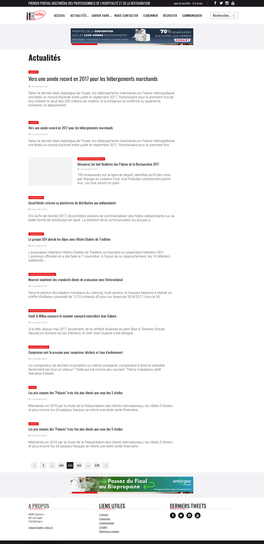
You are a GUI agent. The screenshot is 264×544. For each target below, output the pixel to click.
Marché (33, 72)
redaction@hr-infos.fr (40, 527)
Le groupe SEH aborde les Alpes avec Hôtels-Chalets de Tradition (69, 239)
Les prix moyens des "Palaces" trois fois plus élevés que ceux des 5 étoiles (75, 392)
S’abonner (150, 15)
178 (97, 465)
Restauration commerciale (91, 159)
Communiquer (192, 15)
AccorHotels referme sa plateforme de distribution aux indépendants (72, 202)
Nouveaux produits (39, 347)
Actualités (78, 15)
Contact (103, 514)
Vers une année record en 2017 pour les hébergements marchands (93, 78)
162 (79, 465)
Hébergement (36, 198)
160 (61, 465)
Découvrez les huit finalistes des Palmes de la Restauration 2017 (118, 164)
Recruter (170, 15)
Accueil (59, 15)
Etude (32, 387)
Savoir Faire (100, 15)
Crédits (103, 527)
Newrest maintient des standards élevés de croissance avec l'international (75, 279)
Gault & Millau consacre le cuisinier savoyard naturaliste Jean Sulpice (72, 315)
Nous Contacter (126, 15)
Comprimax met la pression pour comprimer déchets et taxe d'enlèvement (75, 352)
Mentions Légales (109, 531)
